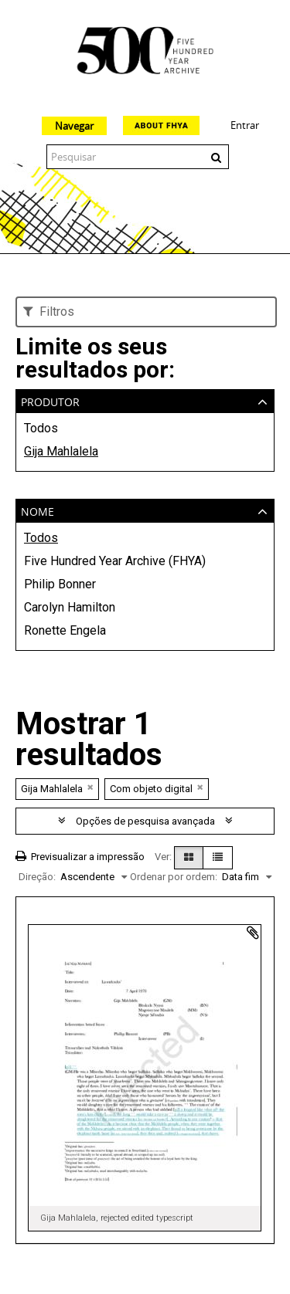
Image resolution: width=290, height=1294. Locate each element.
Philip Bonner (60, 584)
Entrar (244, 125)
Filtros (48, 311)
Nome (37, 510)
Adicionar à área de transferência (253, 932)
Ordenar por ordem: (173, 876)
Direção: (37, 876)
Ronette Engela (65, 630)
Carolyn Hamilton (69, 607)
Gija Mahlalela (61, 451)
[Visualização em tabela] (218, 857)
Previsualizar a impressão (80, 856)
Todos (41, 428)
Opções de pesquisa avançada (145, 821)
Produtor (50, 400)
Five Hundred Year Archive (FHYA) (115, 561)
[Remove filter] (90, 787)
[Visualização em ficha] (188, 857)
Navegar (74, 126)
